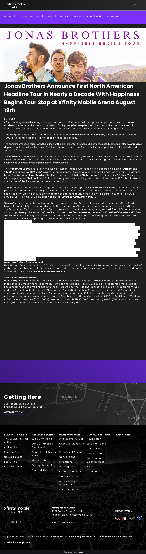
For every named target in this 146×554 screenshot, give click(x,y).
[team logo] (117, 519)
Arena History (95, 471)
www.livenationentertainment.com (46, 271)
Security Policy (68, 476)
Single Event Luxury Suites (44, 453)
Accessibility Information (67, 483)
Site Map (127, 536)
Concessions (67, 457)
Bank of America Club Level (42, 445)
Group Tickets (13, 457)
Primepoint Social (43, 465)
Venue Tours (95, 453)
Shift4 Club (39, 460)
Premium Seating (43, 434)
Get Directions (14, 412)
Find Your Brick (68, 489)
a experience (17, 542)
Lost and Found (96, 443)
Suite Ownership (42, 438)
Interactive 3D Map (71, 438)
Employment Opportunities (96, 460)
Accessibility (88, 536)
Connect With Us (28, 16)
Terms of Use (56, 536)
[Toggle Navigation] (140, 5)
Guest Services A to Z (72, 445)
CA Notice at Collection (109, 536)
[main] (73, 199)
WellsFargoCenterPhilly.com (88, 134)
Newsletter (94, 438)
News (49, 16)
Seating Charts (13, 452)
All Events (10, 447)
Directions (65, 461)
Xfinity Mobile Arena (16, 5)
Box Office (10, 461)
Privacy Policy (72, 536)
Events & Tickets (15, 434)
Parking (64, 466)
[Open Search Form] (135, 5)
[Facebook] (16, 522)
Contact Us (39, 470)
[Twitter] (20, 522)
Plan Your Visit (69, 434)
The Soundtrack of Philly (16, 440)
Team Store (122, 434)
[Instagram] (12, 522)
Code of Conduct (70, 471)
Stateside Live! (13, 466)
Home (7, 16)
